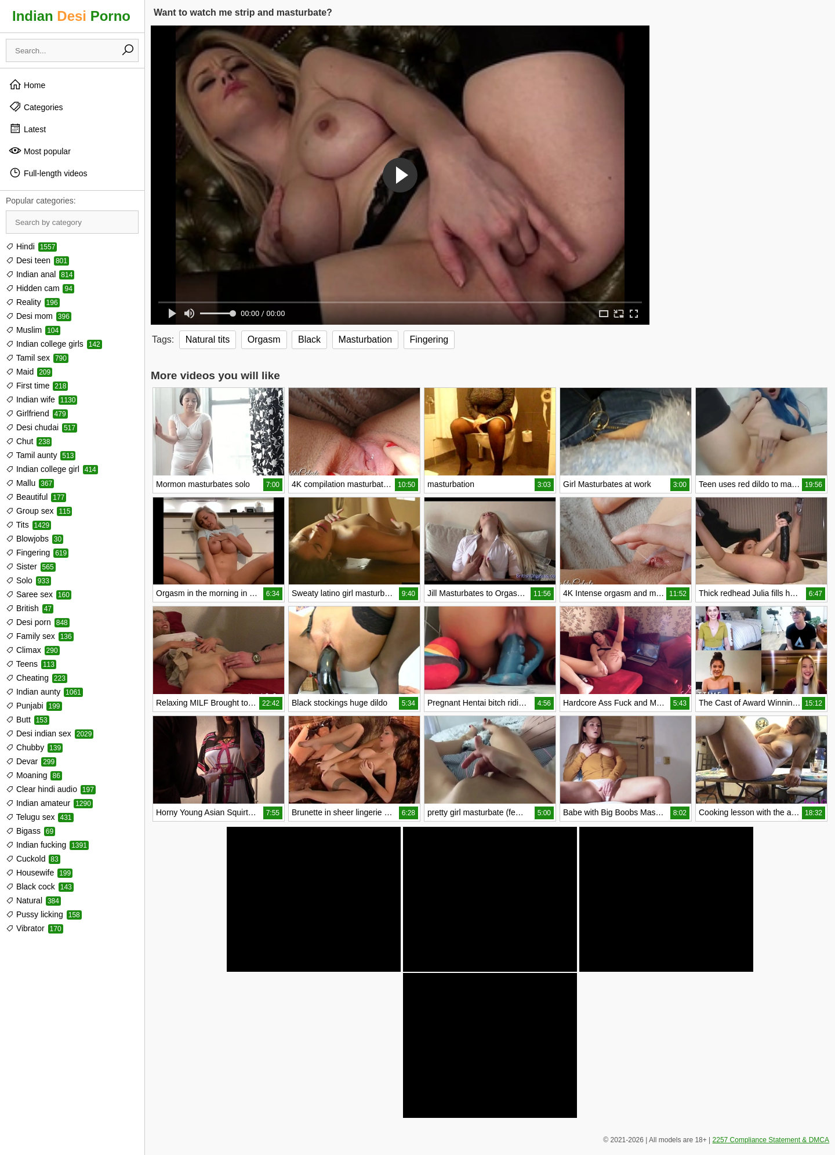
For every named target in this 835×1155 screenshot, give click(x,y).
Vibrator (34, 928)
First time (37, 385)
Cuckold (33, 858)
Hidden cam (40, 288)
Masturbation (366, 339)
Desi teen (37, 260)
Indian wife (41, 399)
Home (27, 84)
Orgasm (264, 339)
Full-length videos (48, 172)
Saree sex (38, 594)
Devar (31, 761)
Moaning (34, 775)
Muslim (33, 330)
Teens (31, 664)
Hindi (31, 246)
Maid (29, 371)
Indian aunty (44, 691)
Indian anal (40, 274)
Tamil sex (37, 357)
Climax (33, 650)
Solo (28, 580)
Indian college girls (54, 343)
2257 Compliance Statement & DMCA (771, 1140)
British (29, 608)
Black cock (40, 886)
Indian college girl (52, 469)
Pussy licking (44, 914)
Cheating (36, 677)
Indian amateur (49, 803)
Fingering (37, 552)
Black (309, 339)
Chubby (34, 747)
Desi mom (38, 316)
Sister (31, 566)
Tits (28, 524)
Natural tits (208, 339)
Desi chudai (41, 427)
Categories (36, 106)
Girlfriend (37, 413)
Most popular (40, 150)
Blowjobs (34, 538)
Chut (29, 441)
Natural (33, 900)
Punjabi (34, 705)
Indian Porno (71, 16)
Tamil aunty (40, 455)
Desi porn (38, 622)
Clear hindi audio (51, 789)
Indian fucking (47, 844)
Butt (27, 719)
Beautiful (36, 497)
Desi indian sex (49, 733)
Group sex (39, 510)
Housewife (39, 872)
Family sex (40, 636)
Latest (27, 128)
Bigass (30, 831)
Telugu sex (40, 817)
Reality (33, 302)
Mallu (30, 483)
